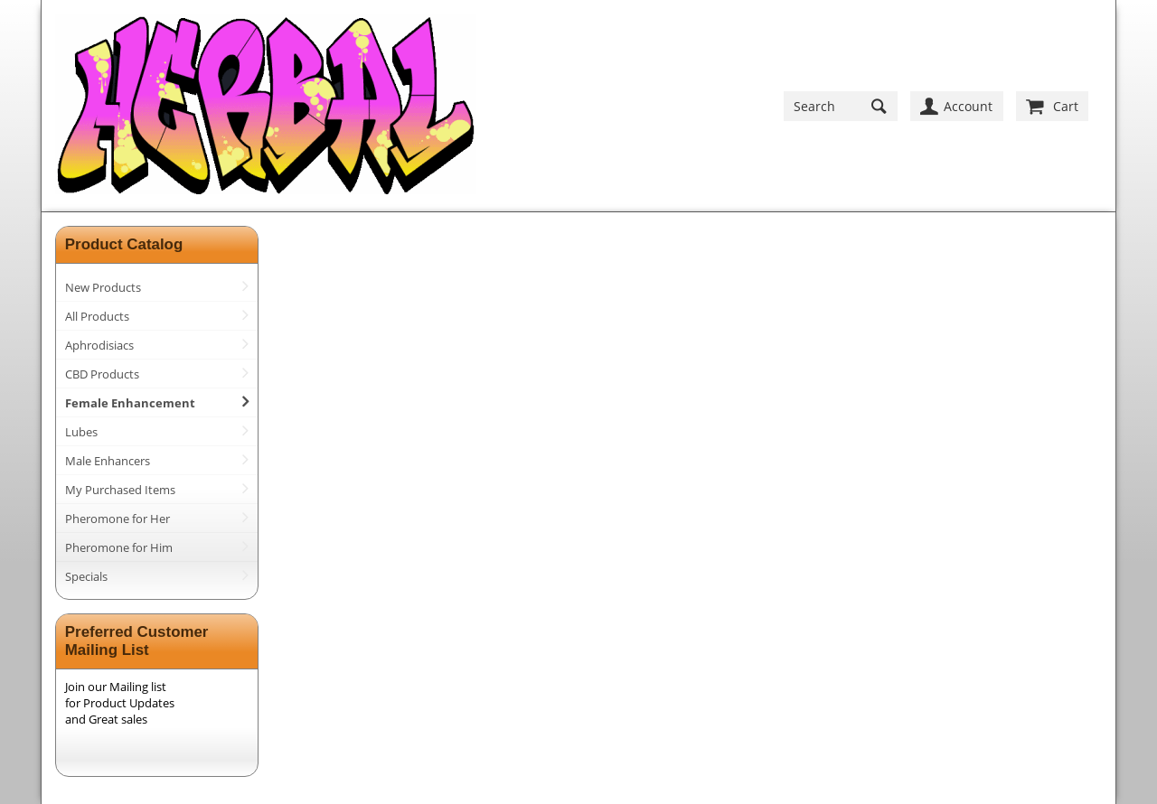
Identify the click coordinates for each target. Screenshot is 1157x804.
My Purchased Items (120, 489)
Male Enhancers (107, 461)
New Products (103, 287)
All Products (97, 316)
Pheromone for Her (117, 518)
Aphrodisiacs (99, 345)
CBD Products (102, 374)
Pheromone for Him (119, 547)
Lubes (81, 432)
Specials (86, 576)
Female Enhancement (130, 403)
